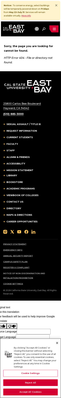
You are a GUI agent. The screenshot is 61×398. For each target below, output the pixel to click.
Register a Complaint (16, 268)
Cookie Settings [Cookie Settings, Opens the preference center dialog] (30, 373)
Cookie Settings (13, 284)
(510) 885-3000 (13, 114)
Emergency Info (12, 250)
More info (26, 15)
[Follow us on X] (12, 231)
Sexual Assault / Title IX (24, 124)
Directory (14, 208)
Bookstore (15, 182)
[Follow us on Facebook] (26, 231)
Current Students (20, 137)
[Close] (56, 5)
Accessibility (16, 163)
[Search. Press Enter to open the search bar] (44, 28)
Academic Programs (21, 188)
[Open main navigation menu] (53, 28)
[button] (37, 28)
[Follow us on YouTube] (19, 231)
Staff (11, 150)
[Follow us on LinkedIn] (33, 231)
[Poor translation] (12, 326)
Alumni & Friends (18, 157)
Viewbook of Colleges (23, 195)
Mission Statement (20, 170)
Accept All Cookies (30, 392)
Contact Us (15, 201)
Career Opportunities (22, 221)
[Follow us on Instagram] (5, 231)
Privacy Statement (14, 244)
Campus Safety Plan (15, 262)
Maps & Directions (19, 215)
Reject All (30, 382)
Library (12, 175)
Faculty (12, 144)
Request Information (22, 131)
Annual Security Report (18, 256)
